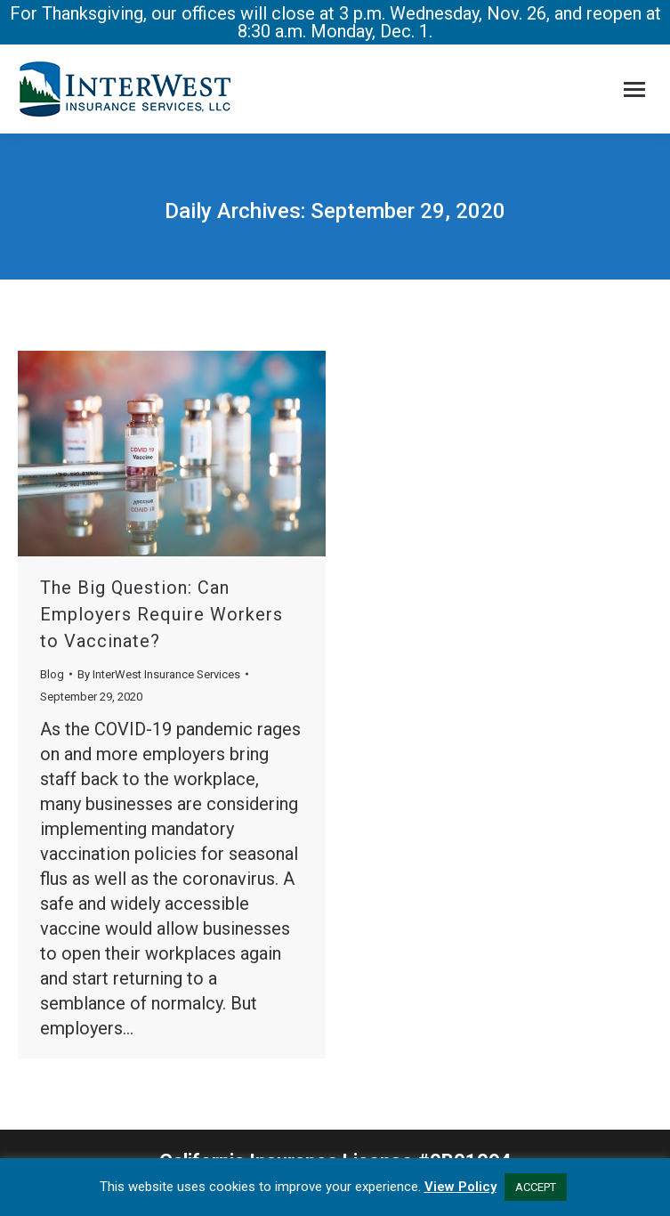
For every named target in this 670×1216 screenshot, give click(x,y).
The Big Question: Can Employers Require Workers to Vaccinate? (161, 614)
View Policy (460, 1187)
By (158, 674)
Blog (52, 674)
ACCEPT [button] (535, 1187)
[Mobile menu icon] (634, 89)
